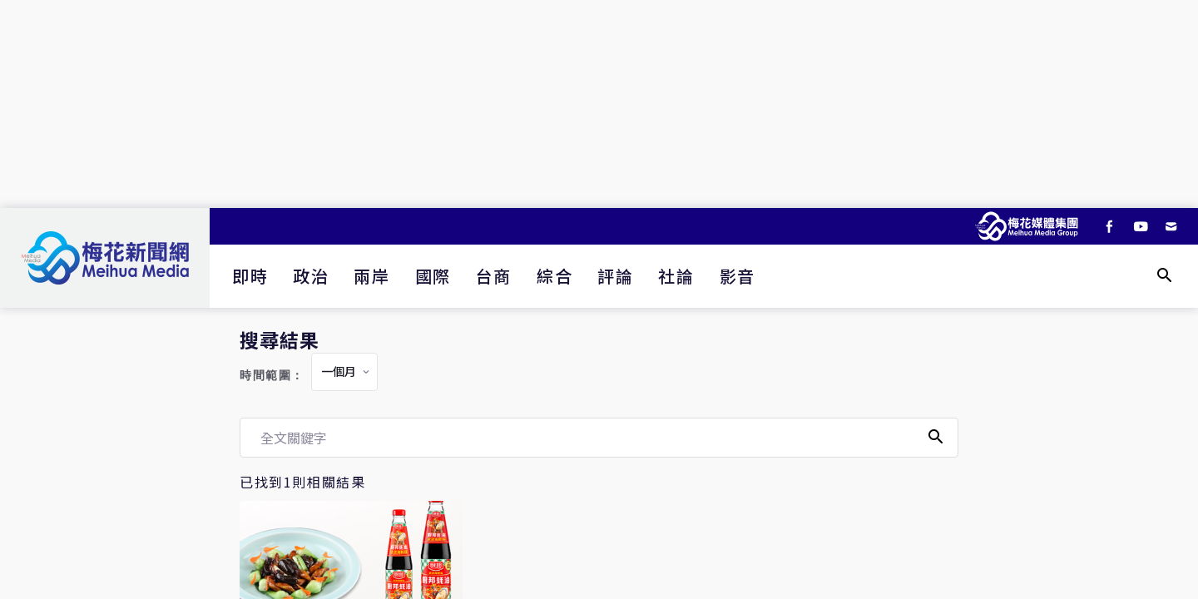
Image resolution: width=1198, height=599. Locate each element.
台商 (494, 276)
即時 (250, 276)
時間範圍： (272, 375)
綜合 (554, 276)
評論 (615, 276)
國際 (433, 276)
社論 (676, 276)
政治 (311, 276)
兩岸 (371, 276)
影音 (737, 276)
